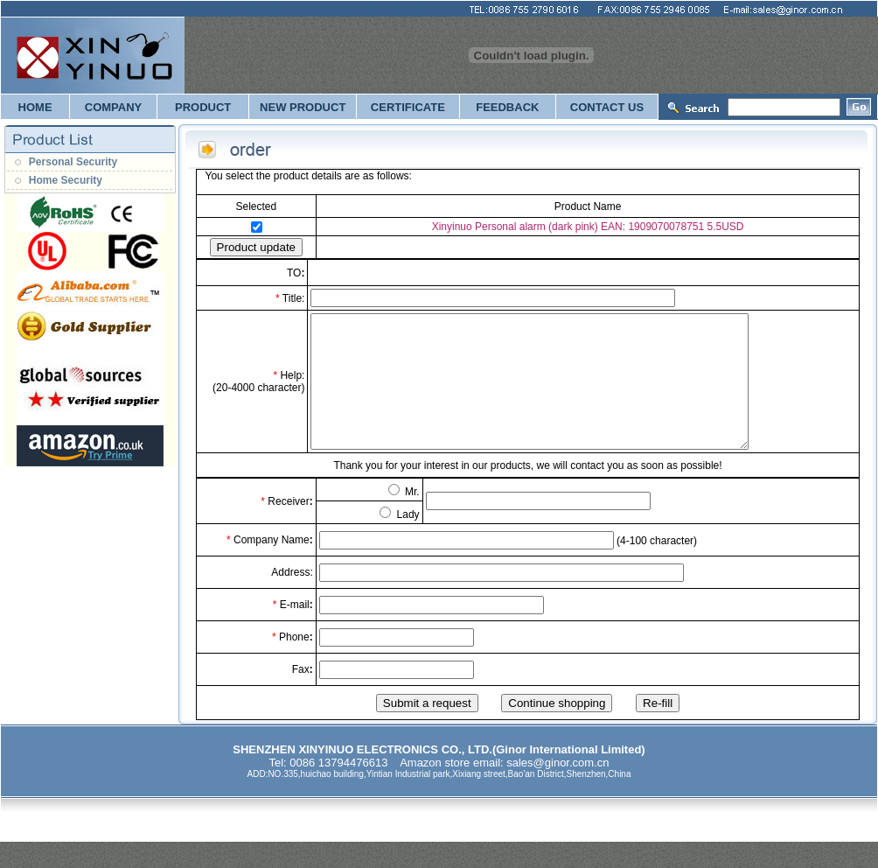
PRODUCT (203, 107)
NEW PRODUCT (302, 107)
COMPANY (113, 107)
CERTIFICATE (408, 107)
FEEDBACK (507, 107)
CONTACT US (607, 107)
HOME (35, 107)
